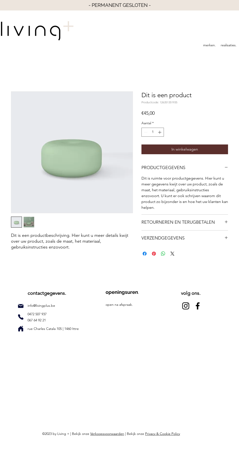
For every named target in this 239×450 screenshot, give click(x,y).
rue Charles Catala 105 (45, 328)
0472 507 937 (38, 314)
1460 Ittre (71, 328)
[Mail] (21, 306)
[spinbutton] (152, 132)
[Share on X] (172, 254)
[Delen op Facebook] (145, 254)
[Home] (21, 329)
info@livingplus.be (41, 305)
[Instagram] (185, 306)
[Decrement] (145, 132)
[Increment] (160, 132)
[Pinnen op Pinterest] (154, 254)
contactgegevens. (47, 293)
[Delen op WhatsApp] (163, 254)
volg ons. (190, 293)
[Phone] (21, 317)
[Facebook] (197, 306)
